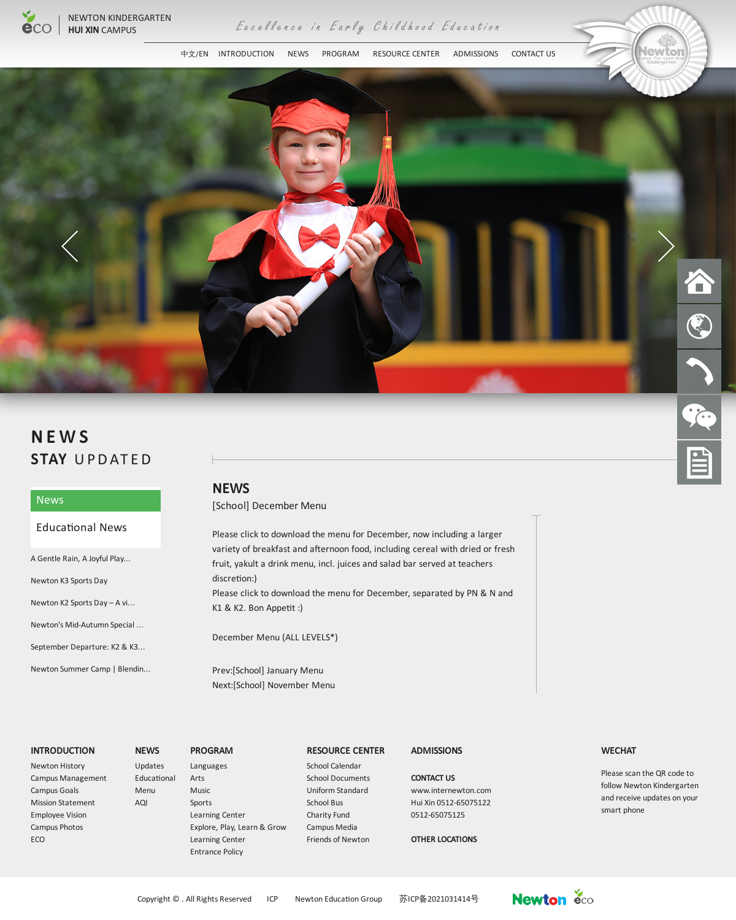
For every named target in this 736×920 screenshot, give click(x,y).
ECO (38, 840)
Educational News (81, 528)
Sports (201, 803)
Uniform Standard (337, 790)
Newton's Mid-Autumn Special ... (87, 625)
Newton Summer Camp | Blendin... (91, 669)
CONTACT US (533, 54)
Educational (155, 778)
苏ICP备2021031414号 (439, 899)
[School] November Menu (284, 686)
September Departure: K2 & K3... (88, 647)
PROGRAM (340, 54)
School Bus (325, 803)
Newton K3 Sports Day (69, 581)
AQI (141, 803)
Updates (149, 766)
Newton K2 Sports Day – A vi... (83, 603)
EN (204, 54)
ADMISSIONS (475, 54)
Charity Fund (328, 815)
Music (200, 790)
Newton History (58, 766)
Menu (145, 790)
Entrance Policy (216, 852)
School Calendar (334, 766)
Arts (197, 778)
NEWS (298, 54)
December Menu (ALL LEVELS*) (275, 638)
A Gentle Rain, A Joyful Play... (81, 559)
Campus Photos (57, 827)
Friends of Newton (338, 840)
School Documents (338, 778)
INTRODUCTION (246, 54)
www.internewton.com (451, 790)
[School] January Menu (277, 671)
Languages (208, 766)
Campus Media (332, 827)
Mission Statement (63, 803)
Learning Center (217, 815)
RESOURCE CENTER (406, 54)
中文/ (190, 54)
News (50, 500)
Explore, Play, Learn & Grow (238, 827)
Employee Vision (58, 815)
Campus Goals (55, 790)
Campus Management (69, 778)
